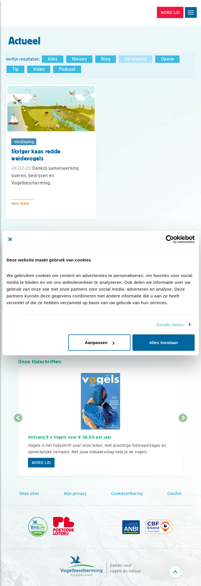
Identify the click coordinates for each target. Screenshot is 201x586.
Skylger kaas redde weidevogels (35, 155)
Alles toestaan (163, 342)
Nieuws (79, 59)
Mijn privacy (75, 493)
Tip (15, 69)
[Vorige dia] (18, 447)
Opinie (167, 59)
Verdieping (135, 59)
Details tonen (170, 324)
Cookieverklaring (126, 493)
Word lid (41, 462)
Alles (52, 59)
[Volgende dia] (183, 447)
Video (39, 69)
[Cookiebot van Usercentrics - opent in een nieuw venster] (169, 239)
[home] (28, 13)
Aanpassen (99, 342)
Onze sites (29, 493)
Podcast (67, 69)
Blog (105, 59)
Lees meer (20, 203)
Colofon (174, 493)
